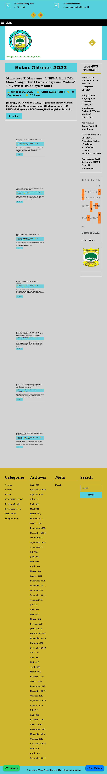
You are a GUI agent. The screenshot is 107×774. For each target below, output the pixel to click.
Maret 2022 (35, 571)
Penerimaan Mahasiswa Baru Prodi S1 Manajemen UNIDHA (90, 83)
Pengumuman (11, 518)
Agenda (8, 485)
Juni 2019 (34, 715)
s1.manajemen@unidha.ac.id (76, 7)
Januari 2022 (36, 576)
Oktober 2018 (36, 739)
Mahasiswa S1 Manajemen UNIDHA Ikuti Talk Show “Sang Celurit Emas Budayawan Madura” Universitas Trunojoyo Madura (41, 83)
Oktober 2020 (36, 643)
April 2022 (35, 566)
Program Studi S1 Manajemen (23, 56)
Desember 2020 (37, 633)
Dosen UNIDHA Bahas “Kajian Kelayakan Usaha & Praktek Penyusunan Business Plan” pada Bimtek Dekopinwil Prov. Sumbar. (23, 338)
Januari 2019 (36, 724)
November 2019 (38, 691)
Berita (8, 494)
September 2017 (38, 758)
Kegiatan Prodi (12, 504)
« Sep (84, 240)
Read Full (17, 115)
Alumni (8, 490)
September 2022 (38, 542)
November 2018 (38, 734)
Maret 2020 (35, 672)
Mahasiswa (10, 514)
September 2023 (38, 490)
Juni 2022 (34, 557)
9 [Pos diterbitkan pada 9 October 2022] (99, 191)
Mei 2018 (34, 748)
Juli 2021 (34, 605)
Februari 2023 (36, 518)
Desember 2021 (37, 581)
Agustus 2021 (36, 600)
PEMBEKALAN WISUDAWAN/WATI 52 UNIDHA (22, 286)
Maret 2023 (35, 514)
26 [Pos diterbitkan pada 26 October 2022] (88, 217)
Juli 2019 (34, 710)
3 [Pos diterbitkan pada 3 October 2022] (83, 191)
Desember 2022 (37, 528)
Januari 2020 (36, 681)
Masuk (58, 485)
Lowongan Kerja (13, 509)
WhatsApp (11, 768)
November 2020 (38, 638)
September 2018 (38, 744)
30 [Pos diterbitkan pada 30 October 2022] (99, 218)
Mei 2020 (34, 662)
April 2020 (35, 667)
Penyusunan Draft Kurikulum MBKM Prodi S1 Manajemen (91, 163)
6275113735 (19, 7)
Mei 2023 (34, 509)
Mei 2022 (34, 561)
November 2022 (38, 533)
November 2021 (37, 585)
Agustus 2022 (36, 547)
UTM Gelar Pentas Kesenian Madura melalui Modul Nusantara (23, 437)
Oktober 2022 (36, 537)
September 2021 (38, 595)
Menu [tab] (6, 22)
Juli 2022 (34, 552)
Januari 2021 (36, 629)
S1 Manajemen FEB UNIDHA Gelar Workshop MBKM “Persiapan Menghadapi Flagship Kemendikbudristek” (92, 143)
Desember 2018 (37, 729)
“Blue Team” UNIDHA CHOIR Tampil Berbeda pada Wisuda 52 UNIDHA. (23, 192)
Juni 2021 (34, 609)
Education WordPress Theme (41, 770)
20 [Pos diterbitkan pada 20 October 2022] (91, 206)
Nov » (92, 240)
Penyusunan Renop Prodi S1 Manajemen (89, 126)
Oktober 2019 (36, 696)
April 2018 (35, 753)
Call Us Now (94, 768)
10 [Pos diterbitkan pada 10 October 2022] (83, 197)
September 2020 (38, 648)
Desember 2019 (37, 686)
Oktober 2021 (36, 590)
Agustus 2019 (36, 705)
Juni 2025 (34, 485)
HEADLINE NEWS (14, 499)
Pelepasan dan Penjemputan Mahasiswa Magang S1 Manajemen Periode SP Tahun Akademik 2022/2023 (91, 106)
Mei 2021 (34, 614)
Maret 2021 (35, 619)
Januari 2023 (36, 523)
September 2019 (38, 700)
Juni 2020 (34, 657)
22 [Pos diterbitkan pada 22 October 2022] (96, 206)
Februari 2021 (36, 624)
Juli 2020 (34, 652)
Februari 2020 (37, 677)
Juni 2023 (34, 504)
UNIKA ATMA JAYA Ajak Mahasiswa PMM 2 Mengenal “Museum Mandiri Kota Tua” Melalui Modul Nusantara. (23, 390)
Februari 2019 (36, 720)
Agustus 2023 (36, 494)
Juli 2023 (34, 499)
